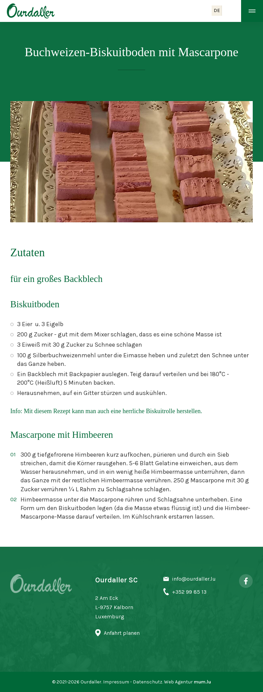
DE (217, 10)
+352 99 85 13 (189, 592)
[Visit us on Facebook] (246, 581)
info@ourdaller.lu (194, 579)
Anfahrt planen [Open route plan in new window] (122, 633)
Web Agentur (178, 682)
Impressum (116, 682)
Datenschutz (147, 682)
